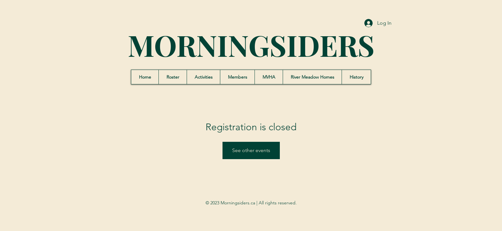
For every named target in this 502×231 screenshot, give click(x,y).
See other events (251, 150)
